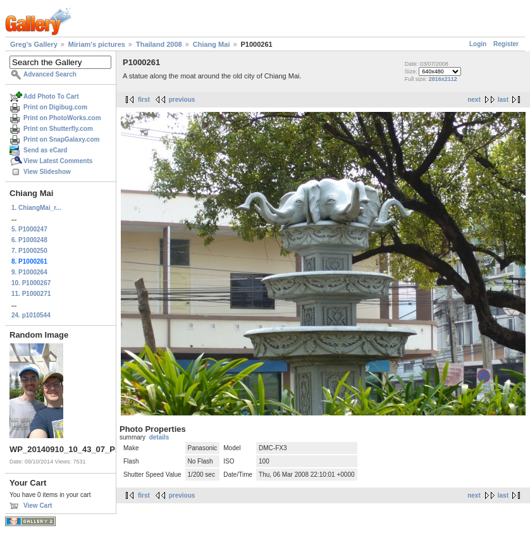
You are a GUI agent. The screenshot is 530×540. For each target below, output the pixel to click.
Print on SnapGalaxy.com (61, 139)
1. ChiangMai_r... (36, 207)
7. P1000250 (29, 250)
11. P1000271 (31, 293)
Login (477, 43)
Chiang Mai (211, 44)
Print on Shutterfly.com (58, 128)
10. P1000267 (31, 282)
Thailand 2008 (159, 44)
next (474, 99)
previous (182, 99)
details (159, 437)
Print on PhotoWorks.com (62, 117)
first (144, 99)
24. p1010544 (31, 315)
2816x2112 (443, 79)
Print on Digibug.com (55, 107)
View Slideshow (47, 171)
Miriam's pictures (96, 44)
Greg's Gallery (34, 44)
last (503, 99)
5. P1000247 (29, 229)
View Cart (37, 505)
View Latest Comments (57, 160)
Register (506, 43)
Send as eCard (45, 150)
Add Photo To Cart (51, 96)
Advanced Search (50, 74)
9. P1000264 (29, 272)
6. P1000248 (29, 239)
